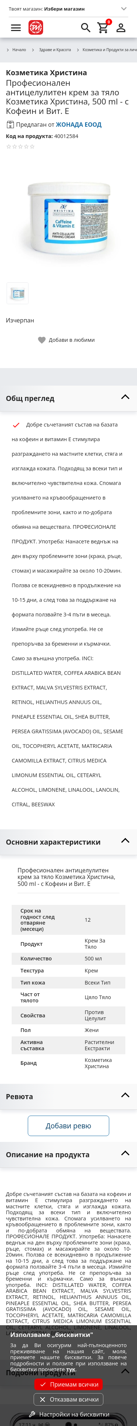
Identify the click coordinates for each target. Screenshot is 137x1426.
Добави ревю (68, 1126)
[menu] (16, 27)
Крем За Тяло (96, 943)
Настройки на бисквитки (68, 1414)
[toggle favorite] (66, 340)
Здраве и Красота (51, 49)
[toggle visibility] (68, 399)
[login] (121, 27)
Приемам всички (68, 1384)
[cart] (103, 27)
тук (70, 1369)
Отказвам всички (68, 1399)
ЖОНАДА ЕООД (79, 124)
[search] (86, 27)
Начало (16, 50)
